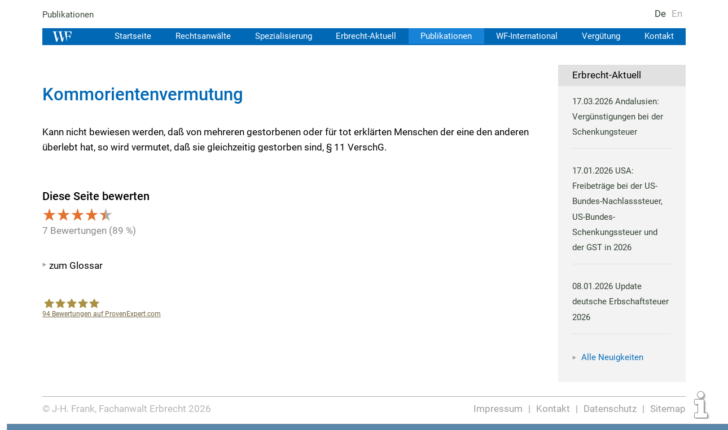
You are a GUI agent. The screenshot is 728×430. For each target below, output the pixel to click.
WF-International (524, 36)
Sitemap (668, 408)
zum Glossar (76, 265)
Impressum (499, 408)
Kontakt (659, 36)
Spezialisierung (278, 36)
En (677, 13)
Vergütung (600, 36)
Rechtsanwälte (196, 36)
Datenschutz (610, 408)
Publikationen (68, 15)
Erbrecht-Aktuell (361, 36)
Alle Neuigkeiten (612, 357)
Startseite (125, 36)
